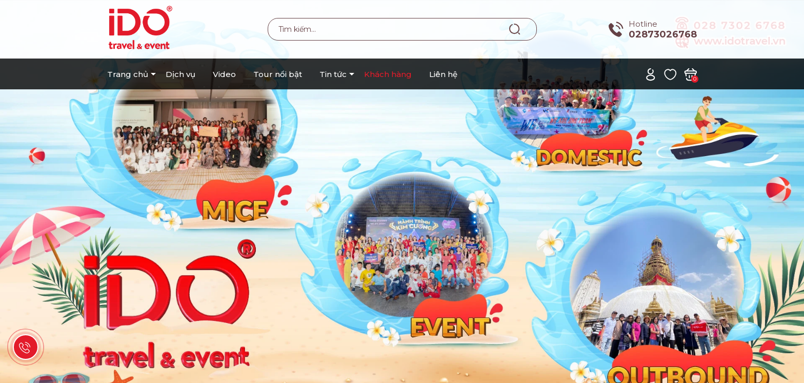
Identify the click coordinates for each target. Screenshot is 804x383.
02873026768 (663, 34)
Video (224, 74)
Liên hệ (443, 74)
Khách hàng (388, 74)
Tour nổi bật (277, 74)
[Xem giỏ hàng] (690, 74)
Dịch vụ (180, 74)
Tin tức (333, 74)
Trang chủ (127, 74)
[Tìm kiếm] (515, 29)
